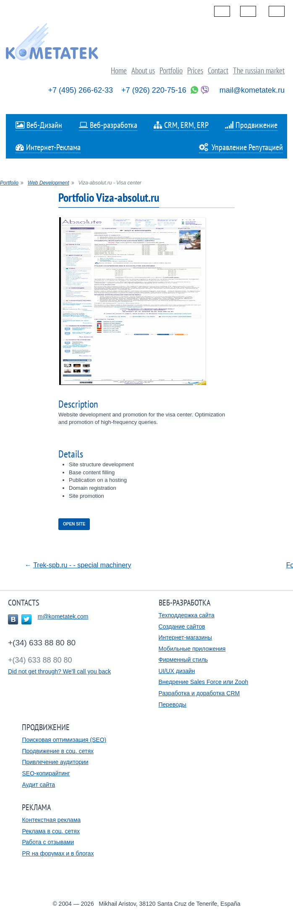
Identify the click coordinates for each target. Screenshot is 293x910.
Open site (74, 524)
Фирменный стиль (183, 659)
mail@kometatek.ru (252, 90)
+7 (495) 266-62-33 (80, 90)
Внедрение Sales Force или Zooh (204, 682)
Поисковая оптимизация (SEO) (64, 739)
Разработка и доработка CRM (199, 693)
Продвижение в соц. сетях (58, 751)
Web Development (48, 183)
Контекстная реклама (51, 819)
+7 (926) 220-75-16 (153, 90)
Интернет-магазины (185, 637)
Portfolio (9, 183)
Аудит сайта (38, 784)
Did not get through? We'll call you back (59, 671)
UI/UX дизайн (177, 671)
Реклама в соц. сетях (50, 831)
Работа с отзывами (48, 842)
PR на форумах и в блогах (58, 853)
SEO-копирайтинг (46, 773)
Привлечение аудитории (55, 762)
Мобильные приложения (192, 648)
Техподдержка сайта (187, 615)
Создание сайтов (182, 626)
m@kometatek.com (63, 616)
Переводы (172, 704)
